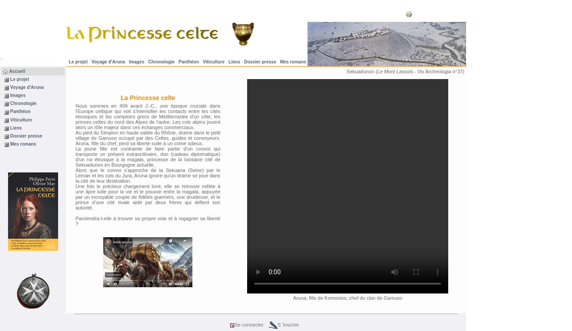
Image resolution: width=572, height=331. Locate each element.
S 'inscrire (284, 324)
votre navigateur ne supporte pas (347, 186)
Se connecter (246, 324)
